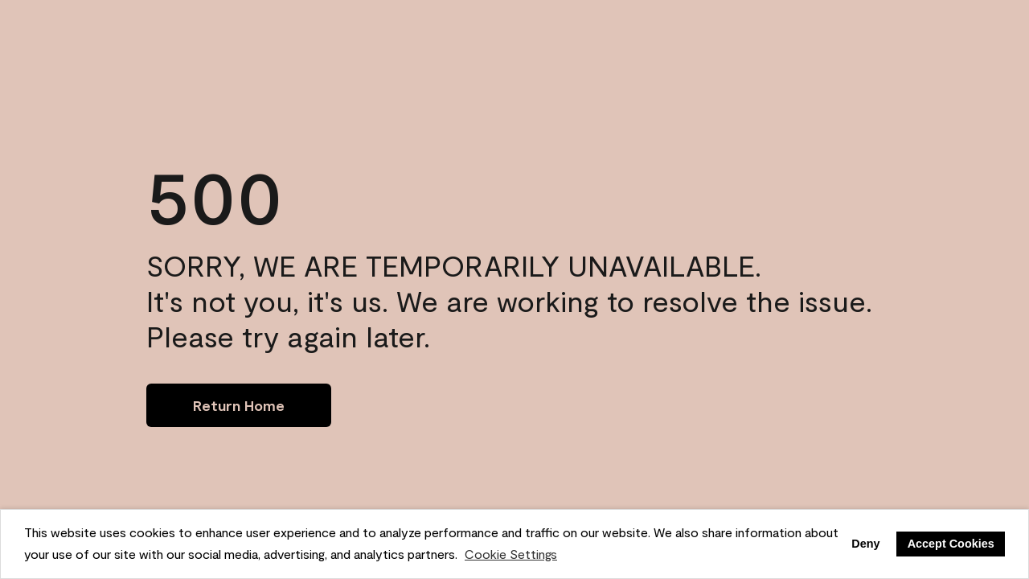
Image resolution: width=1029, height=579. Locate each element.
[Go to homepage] (238, 405)
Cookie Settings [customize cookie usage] (511, 553)
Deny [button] (865, 543)
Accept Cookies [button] (951, 543)
